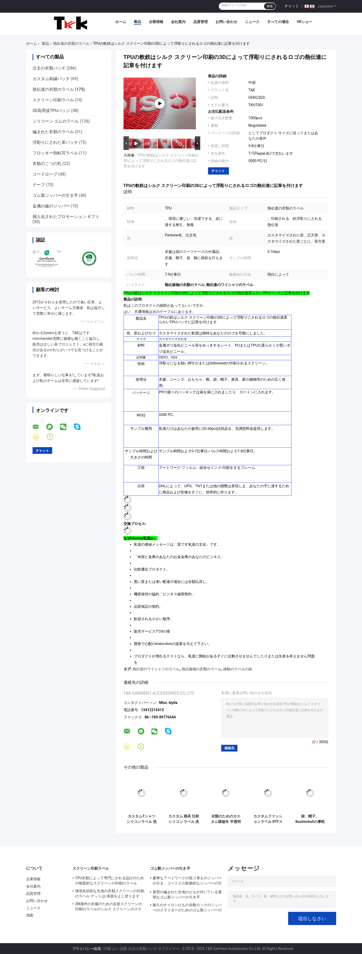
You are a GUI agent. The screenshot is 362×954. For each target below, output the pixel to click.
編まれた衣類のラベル (53, 131)
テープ (39, 184)
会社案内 (178, 22)
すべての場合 (278, 22)
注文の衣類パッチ (49, 68)
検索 (270, 6)
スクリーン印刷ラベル (53, 99)
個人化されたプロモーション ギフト (66, 216)
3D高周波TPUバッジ (51, 110)
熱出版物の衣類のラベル (201, 669)
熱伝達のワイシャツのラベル (156, 669)
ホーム (120, 22)
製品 (137, 22)
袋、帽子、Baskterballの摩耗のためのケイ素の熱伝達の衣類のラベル (310, 819)
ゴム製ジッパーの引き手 (55, 195)
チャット (291, 6)
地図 (29, 915)
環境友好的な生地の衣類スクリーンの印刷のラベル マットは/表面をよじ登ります (109, 893)
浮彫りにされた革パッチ (55, 142)
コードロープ (45, 174)
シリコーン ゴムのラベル (56, 121)
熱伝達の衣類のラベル (71, 43)
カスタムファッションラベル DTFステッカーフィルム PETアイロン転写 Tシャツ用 (267, 819)
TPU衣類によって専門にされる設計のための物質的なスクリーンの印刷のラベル (109, 880)
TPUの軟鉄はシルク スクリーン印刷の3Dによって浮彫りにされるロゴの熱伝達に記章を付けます (161, 160)
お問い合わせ (226, 22)
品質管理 (200, 22)
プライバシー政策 (86, 949)
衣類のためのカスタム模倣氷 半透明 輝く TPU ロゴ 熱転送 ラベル (226, 819)
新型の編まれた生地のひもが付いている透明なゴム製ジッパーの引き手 (187, 894)
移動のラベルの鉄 (237, 669)
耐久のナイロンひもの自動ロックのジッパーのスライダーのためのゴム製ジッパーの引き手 (187, 908)
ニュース (252, 22)
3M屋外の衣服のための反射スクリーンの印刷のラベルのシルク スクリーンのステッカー (108, 907)
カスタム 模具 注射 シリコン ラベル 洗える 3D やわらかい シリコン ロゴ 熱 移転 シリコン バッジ (183, 819)
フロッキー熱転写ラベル (55, 153)
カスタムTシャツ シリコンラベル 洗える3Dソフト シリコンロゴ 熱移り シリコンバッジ (141, 819)
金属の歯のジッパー (51, 206)
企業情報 (156, 22)
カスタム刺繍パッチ (51, 78)
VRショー (304, 22)
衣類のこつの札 (47, 163)
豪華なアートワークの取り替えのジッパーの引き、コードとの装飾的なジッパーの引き (187, 881)
